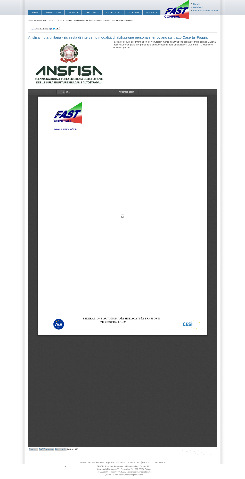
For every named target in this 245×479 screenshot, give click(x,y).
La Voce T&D (113, 12)
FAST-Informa (46, 449)
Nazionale (60, 449)
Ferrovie (33, 449)
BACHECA (151, 12)
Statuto (196, 4)
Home (34, 12)
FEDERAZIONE (53, 12)
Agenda (73, 12)
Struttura (92, 12)
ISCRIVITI (134, 12)
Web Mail (197, 7)
